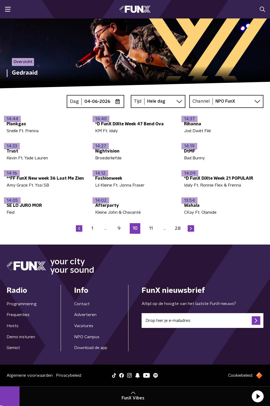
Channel (201, 101)
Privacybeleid (68, 375)
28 (178, 228)
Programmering (22, 304)
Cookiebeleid (240, 375)
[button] (257, 396)
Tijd (138, 101)
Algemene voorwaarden (30, 375)
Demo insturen (21, 337)
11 (151, 228)
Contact (82, 304)
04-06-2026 (97, 101)
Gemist (13, 348)
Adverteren (85, 315)
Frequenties (18, 315)
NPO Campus (86, 337)
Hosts (12, 326)
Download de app (90, 348)
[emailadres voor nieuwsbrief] (202, 320)
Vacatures (83, 326)
